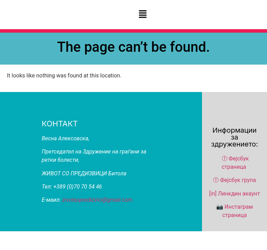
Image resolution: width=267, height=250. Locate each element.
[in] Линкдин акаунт (234, 193)
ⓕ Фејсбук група (234, 180)
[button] (142, 14)
